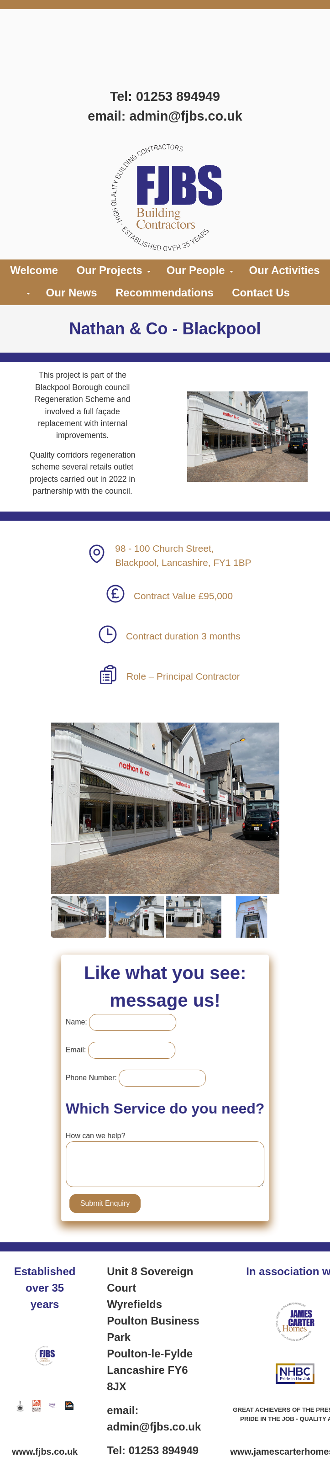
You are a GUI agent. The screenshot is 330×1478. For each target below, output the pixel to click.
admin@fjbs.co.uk (185, 116)
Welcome (34, 270)
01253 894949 (178, 96)
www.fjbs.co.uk (45, 1451)
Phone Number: (95, 1078)
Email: (80, 1050)
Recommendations (164, 292)
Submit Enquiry (110, 1203)
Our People (196, 270)
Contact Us (261, 292)
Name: (81, 1022)
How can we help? (100, 1136)
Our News (71, 292)
